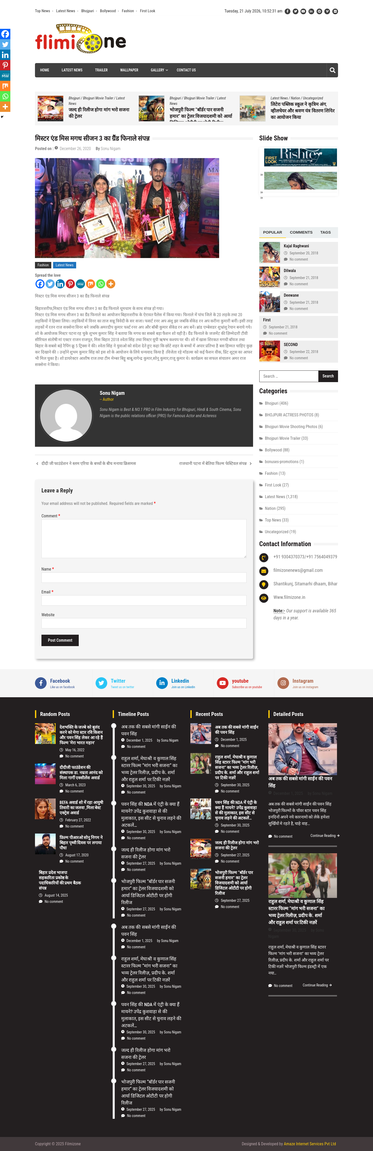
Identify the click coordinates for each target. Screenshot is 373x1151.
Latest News (65, 11)
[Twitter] (50, 283)
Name (47, 569)
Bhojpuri (87, 11)
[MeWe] (80, 283)
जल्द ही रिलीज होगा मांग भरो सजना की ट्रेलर (237, 845)
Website (48, 614)
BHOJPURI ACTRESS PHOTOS (289, 414)
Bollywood (108, 11)
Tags (325, 232)
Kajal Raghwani (296, 245)
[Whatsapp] (100, 283)
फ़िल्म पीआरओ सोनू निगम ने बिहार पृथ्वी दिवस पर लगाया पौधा (81, 842)
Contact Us (186, 70)
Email (47, 592)
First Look (147, 11)
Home (44, 70)
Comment (50, 515)
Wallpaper (129, 70)
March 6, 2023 (75, 785)
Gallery (157, 70)
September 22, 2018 (304, 352)
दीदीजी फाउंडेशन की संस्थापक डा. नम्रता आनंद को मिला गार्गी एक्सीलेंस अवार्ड (81, 772)
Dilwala (290, 270)
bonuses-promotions (282, 461)
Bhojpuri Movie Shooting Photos (291, 426)
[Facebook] (40, 283)
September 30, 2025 (140, 786)
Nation (93, 98)
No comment (299, 259)
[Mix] (90, 283)
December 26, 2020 (75, 148)
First (267, 319)
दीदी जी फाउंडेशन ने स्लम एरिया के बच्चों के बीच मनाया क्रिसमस (88, 463)
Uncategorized (277, 531)
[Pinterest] (70, 283)
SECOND (291, 344)
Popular (272, 232)
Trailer (101, 70)
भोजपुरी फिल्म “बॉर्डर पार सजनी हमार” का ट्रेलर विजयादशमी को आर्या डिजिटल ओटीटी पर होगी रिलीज (302, 116)
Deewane (291, 295)
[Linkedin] (60, 283)
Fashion (128, 11)
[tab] (272, 232)
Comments (301, 232)
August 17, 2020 (77, 855)
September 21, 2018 (304, 278)
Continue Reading (323, 836)
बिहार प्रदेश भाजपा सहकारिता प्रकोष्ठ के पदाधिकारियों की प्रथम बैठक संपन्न (60, 880)
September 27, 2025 (140, 863)
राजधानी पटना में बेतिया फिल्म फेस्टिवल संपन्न (213, 463)
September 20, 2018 (304, 253)
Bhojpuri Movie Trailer (199, 98)
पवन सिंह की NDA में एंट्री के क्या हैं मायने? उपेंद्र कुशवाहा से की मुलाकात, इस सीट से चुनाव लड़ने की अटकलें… (100, 110)
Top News (42, 11)
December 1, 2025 (139, 740)
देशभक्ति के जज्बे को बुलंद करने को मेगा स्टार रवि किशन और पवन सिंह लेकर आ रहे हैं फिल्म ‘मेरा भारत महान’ (81, 735)
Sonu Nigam (110, 148)
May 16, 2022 (74, 750)
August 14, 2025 (56, 895)
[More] (110, 283)
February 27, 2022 (78, 820)
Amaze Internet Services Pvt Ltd (310, 1143)
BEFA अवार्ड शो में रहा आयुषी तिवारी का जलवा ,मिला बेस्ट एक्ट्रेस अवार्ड (81, 807)
